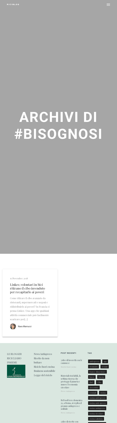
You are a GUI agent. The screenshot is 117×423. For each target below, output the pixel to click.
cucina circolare (96, 413)
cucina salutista (96, 419)
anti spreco (94, 361)
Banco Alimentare (97, 371)
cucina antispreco (97, 408)
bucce (91, 377)
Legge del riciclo (43, 375)
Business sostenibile (44, 370)
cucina (103, 392)
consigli (92, 392)
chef (91, 382)
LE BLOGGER (14, 354)
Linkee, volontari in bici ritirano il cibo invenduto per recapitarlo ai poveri (27, 288)
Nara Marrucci (25, 326)
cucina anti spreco (97, 398)
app (105, 361)
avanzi (104, 366)
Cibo (99, 382)
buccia (101, 377)
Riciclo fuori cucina (44, 366)
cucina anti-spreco (97, 403)
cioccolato (93, 387)
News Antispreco (43, 354)
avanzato (93, 366)
